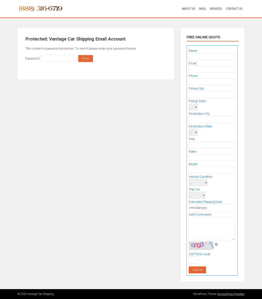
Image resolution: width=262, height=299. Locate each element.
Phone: (193, 76)
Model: (193, 164)
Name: (193, 51)
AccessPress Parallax (230, 294)
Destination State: (201, 126)
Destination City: (199, 114)
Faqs (202, 8)
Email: (193, 63)
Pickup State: (198, 101)
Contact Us (234, 8)
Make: (193, 151)
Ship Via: (194, 189)
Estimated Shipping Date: (205, 202)
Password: (51, 58)
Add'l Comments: (200, 214)
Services (216, 8)
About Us (188, 8)
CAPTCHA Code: (200, 254)
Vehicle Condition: (201, 177)
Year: (192, 139)
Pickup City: (196, 88)
